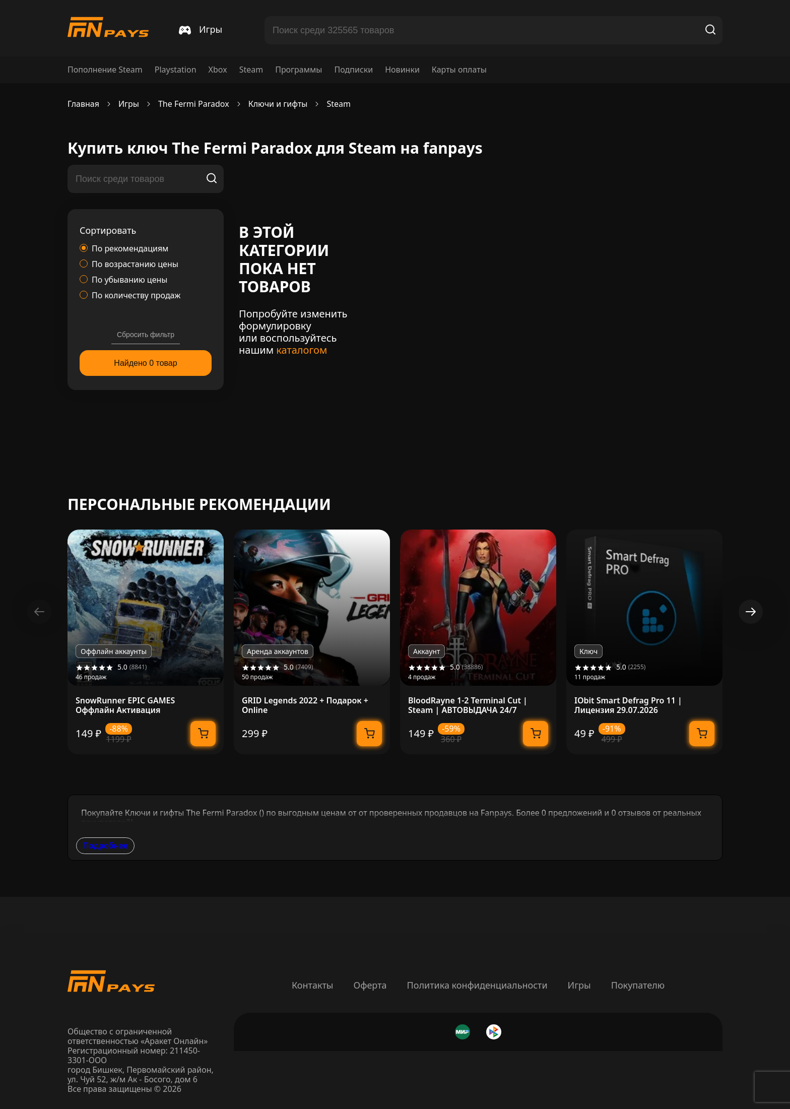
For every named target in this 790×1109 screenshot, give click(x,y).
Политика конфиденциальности (477, 985)
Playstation (175, 69)
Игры (579, 985)
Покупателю (638, 985)
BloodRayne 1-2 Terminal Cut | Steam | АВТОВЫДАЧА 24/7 (468, 705)
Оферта (369, 985)
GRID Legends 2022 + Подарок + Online (305, 705)
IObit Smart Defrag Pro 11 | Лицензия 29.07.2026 (628, 705)
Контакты (313, 985)
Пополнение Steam (105, 69)
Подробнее (105, 845)
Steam (251, 69)
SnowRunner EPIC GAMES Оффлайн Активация (125, 705)
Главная (83, 104)
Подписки (353, 69)
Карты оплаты (459, 69)
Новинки (402, 69)
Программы (298, 69)
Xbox (218, 69)
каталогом (301, 350)
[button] (751, 612)
